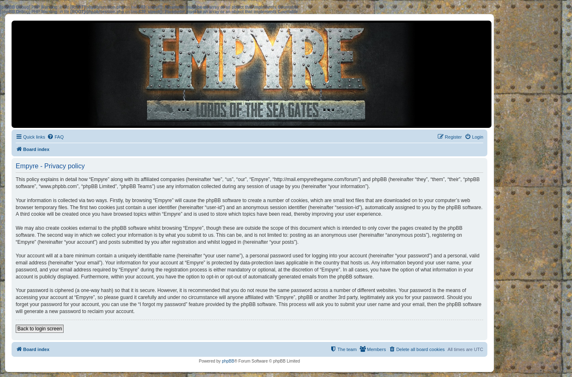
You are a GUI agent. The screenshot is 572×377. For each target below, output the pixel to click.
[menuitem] (55, 137)
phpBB (228, 361)
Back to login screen (39, 329)
